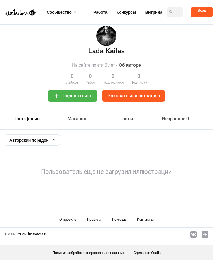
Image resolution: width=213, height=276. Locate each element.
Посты (126, 118)
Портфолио (27, 118)
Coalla (156, 253)
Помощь (119, 219)
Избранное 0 (175, 118)
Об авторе (129, 65)
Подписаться (76, 95)
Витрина (153, 12)
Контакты (145, 219)
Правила (94, 219)
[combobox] (32, 140)
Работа (100, 12)
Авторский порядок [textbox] (28, 140)
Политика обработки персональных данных (88, 253)
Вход (202, 10)
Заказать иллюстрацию (134, 95)
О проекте (67, 219)
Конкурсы (126, 12)
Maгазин (76, 118)
